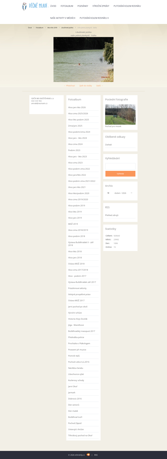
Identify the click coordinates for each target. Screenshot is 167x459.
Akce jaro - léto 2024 (77, 138)
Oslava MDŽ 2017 (76, 300)
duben (117, 193)
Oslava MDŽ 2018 (76, 263)
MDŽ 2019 (73, 224)
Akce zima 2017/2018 (78, 269)
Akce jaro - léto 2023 (77, 156)
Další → (99, 85)
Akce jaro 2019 (75, 217)
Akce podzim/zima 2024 (79, 132)
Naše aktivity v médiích (62, 18)
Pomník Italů (74, 355)
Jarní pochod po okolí (77, 306)
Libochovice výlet (76, 374)
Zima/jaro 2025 (75, 125)
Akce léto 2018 (52, 28)
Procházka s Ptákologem (79, 343)
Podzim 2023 (74, 150)
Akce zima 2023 (75, 162)
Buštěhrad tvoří (75, 417)
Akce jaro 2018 (75, 257)
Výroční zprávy (101, 6)
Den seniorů (73, 404)
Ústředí (108, 144)
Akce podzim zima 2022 (79, 168)
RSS (96, 455)
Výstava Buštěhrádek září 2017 (82, 282)
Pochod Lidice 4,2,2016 (78, 362)
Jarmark (71, 392)
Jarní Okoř (72, 386)
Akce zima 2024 (75, 144)
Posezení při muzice (77, 349)
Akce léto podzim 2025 (78, 119)
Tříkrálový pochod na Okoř (80, 435)
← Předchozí (69, 85)
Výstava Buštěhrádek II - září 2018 (81, 243)
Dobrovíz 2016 (75, 398)
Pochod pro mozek (113, 126)
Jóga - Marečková (76, 325)
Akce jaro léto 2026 (77, 107)
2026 (124, 193)
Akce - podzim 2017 (77, 276)
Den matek (73, 411)
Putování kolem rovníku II (94, 18)
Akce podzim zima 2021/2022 (81, 181)
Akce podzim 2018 (76, 236)
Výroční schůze (75, 312)
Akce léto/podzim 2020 (78, 193)
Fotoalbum (67, 6)
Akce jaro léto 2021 (77, 187)
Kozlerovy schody (76, 380)
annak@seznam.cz (39, 103)
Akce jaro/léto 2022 (77, 175)
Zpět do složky (85, 85)
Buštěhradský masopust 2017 (81, 331)
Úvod (53, 6)
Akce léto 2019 (75, 211)
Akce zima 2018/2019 (78, 230)
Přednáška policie (76, 337)
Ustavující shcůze (76, 429)
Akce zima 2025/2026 (78, 113)
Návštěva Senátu (75, 368)
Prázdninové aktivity (77, 288)
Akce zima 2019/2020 (78, 199)
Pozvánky (82, 6)
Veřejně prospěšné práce (79, 294)
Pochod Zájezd (74, 423)
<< (109, 193)
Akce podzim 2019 (76, 205)
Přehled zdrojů (111, 215)
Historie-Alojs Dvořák (77, 319)
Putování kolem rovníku (127, 6)
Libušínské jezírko (67, 28)
